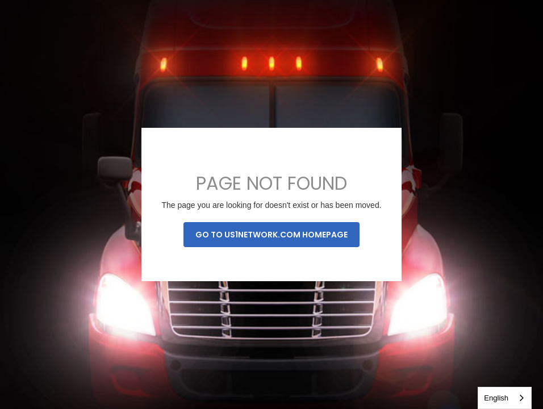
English (496, 398)
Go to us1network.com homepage (271, 234)
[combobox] (505, 398)
